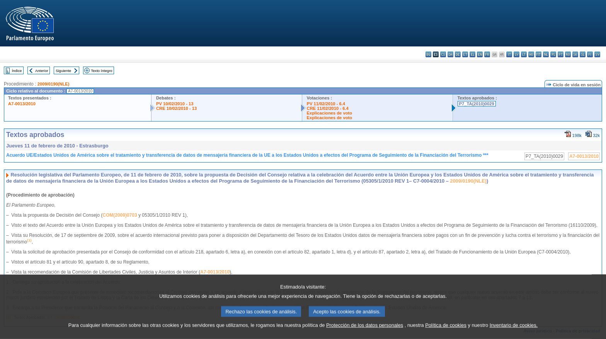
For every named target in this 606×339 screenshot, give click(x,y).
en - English (480, 54)
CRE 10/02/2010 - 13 (176, 108)
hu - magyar (531, 54)
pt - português (560, 54)
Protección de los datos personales (364, 334)
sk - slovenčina (575, 54)
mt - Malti (538, 54)
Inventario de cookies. (514, 334)
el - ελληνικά (472, 54)
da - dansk (450, 54)
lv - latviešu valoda (516, 54)
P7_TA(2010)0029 (476, 103)
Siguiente (63, 70)
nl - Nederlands (546, 54)
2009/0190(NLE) (53, 84)
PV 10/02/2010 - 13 (174, 103)
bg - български (428, 54)
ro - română (568, 54)
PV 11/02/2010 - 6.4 (326, 103)
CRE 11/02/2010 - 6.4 (328, 108)
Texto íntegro (101, 70)
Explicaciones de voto (329, 113)
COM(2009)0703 (119, 215)
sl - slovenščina (583, 54)
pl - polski (553, 54)
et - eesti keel (465, 54)
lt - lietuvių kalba (524, 54)
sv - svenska (597, 54)
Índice (17, 70)
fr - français (487, 54)
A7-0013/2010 (22, 103)
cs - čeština (443, 54)
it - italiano (509, 54)
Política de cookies (445, 334)
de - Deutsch (458, 54)
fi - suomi (590, 54)
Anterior (41, 70)
